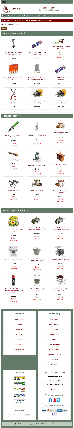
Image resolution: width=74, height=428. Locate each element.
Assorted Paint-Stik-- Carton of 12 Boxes (13, 230)
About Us (10, 16)
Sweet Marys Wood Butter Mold (60, 165)
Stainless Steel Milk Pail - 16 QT (13, 260)
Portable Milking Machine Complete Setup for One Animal (60, 228)
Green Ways (19, 329)
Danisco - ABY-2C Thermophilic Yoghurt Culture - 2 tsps (37, 259)
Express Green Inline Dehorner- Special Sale (13, 136)
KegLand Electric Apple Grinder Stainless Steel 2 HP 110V (13, 53)
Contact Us (47, 16)
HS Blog (39, 16)
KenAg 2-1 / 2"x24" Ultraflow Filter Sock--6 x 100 (37, 53)
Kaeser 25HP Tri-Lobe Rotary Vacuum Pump (60, 102)
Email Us (54, 389)
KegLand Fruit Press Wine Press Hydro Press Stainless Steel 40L (37, 78)
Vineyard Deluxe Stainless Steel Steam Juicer (60, 289)
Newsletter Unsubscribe (54, 354)
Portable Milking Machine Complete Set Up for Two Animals (37, 228)
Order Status (54, 359)
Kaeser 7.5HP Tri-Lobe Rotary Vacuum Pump (37, 102)
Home (4, 16)
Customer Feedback (19, 319)
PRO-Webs (56, 424)
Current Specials (19, 334)
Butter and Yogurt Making (14, 20)
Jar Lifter (13, 103)
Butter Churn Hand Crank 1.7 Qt (37, 135)
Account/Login (54, 319)
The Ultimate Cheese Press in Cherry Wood (61, 191)
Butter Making (26, 20)
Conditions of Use (54, 334)
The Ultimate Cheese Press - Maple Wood (60, 133)
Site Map (54, 339)
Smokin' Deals (31, 16)
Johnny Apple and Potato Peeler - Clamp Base (61, 47)
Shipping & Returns (54, 324)
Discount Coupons (54, 349)
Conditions (20, 344)
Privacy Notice (54, 329)
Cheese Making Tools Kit (13, 190)
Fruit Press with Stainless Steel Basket (37, 289)
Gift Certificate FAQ (54, 344)
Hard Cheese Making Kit (37, 190)
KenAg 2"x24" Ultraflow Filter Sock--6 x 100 (60, 78)
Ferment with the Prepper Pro (13, 160)
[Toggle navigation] (4, 2)
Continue (4, 28)
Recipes (19, 339)
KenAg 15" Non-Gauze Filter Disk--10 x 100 (13, 78)
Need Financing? (20, 16)
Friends (20, 324)
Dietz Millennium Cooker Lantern (37, 165)
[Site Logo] (13, 9)
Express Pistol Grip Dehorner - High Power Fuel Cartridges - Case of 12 (13, 290)
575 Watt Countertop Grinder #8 (60, 259)
